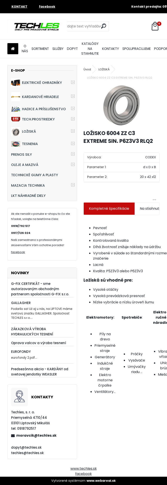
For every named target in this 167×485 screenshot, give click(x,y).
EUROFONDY (21, 351)
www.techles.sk (83, 468)
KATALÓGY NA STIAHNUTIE (90, 48)
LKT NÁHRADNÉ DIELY (28, 195)
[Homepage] (12, 49)
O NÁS (25, 48)
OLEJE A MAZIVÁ (24, 164)
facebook (18, 252)
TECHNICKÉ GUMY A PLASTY (34, 174)
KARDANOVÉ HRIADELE (35, 96)
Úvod (87, 69)
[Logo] (37, 26)
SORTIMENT (40, 48)
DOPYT (72, 48)
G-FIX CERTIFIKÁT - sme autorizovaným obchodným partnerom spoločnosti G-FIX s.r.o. (40, 288)
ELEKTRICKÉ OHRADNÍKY (36, 82)
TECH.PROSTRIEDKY (33, 119)
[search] (103, 26)
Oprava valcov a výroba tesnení (38, 343)
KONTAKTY (110, 48)
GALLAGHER (21, 303)
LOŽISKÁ (23, 131)
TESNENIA (24, 144)
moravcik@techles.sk (36, 435)
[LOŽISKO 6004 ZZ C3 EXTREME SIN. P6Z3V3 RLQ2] (121, 105)
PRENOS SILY (21, 154)
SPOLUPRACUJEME (136, 48)
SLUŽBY (57, 48)
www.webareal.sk (101, 480)
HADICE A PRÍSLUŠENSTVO (38, 109)
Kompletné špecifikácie (109, 208)
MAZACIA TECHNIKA (28, 185)
